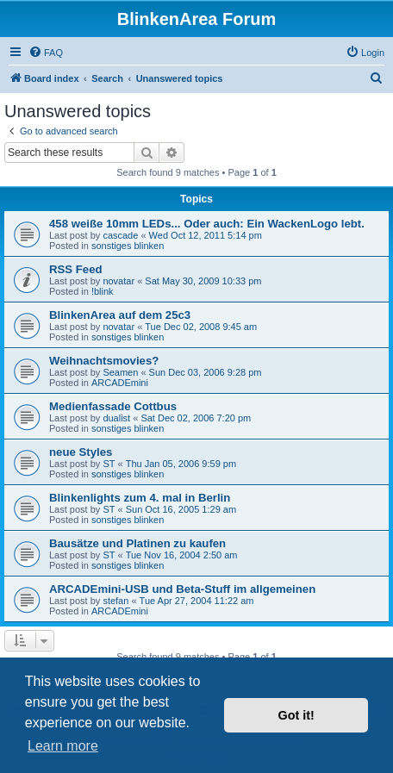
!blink (102, 291)
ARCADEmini (119, 382)
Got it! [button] (296, 715)
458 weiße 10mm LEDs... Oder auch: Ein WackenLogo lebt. (207, 223)
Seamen (120, 372)
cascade (120, 235)
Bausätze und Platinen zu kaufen (137, 543)
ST (109, 463)
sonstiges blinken (127, 245)
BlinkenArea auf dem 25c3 (119, 315)
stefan (115, 600)
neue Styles (80, 452)
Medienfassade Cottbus (113, 406)
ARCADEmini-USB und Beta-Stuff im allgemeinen (182, 589)
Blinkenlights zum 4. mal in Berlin (139, 497)
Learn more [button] (63, 746)
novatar (118, 281)
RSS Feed (76, 269)
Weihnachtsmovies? (104, 360)
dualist (116, 418)
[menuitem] (45, 52)
